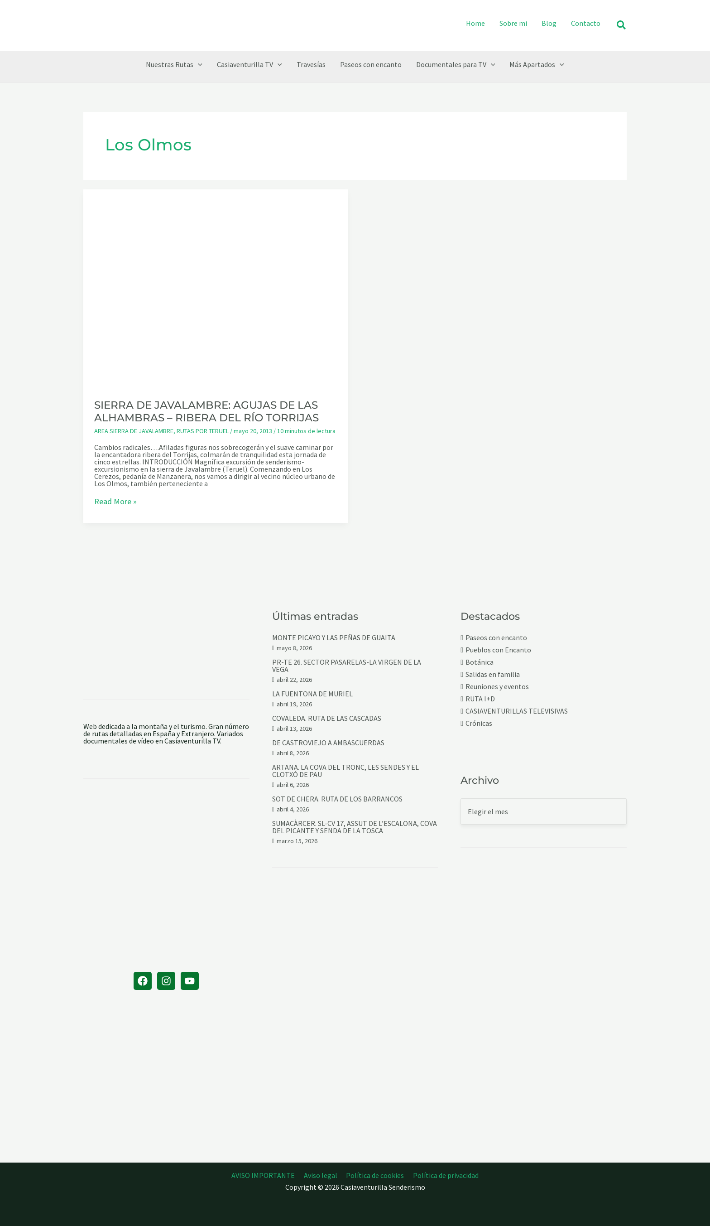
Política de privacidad (443, 1175)
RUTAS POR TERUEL (203, 431)
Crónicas (478, 723)
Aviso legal (321, 1175)
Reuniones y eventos (497, 686)
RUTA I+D (480, 699)
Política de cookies (374, 1175)
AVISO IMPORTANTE (265, 1175)
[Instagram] (166, 981)
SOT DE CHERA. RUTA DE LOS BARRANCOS (337, 798)
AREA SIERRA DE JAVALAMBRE (133, 431)
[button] (622, 26)
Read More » (115, 502)
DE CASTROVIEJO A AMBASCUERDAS (328, 742)
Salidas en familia (492, 674)
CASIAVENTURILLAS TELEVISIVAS (516, 711)
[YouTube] (190, 981)
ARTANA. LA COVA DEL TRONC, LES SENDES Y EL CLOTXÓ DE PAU (345, 770)
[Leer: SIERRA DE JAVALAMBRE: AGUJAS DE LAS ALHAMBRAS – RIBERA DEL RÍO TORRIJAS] (215, 287)
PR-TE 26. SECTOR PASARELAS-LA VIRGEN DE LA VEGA (346, 665)
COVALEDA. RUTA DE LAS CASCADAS (326, 718)
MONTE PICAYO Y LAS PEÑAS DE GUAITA (333, 637)
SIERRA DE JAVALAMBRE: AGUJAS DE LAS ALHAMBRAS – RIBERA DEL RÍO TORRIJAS (206, 411)
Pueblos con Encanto (498, 650)
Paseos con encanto (496, 638)
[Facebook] (143, 981)
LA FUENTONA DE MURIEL (312, 693)
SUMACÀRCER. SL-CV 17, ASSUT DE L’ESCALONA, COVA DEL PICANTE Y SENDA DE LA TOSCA (354, 827)
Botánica (479, 662)
